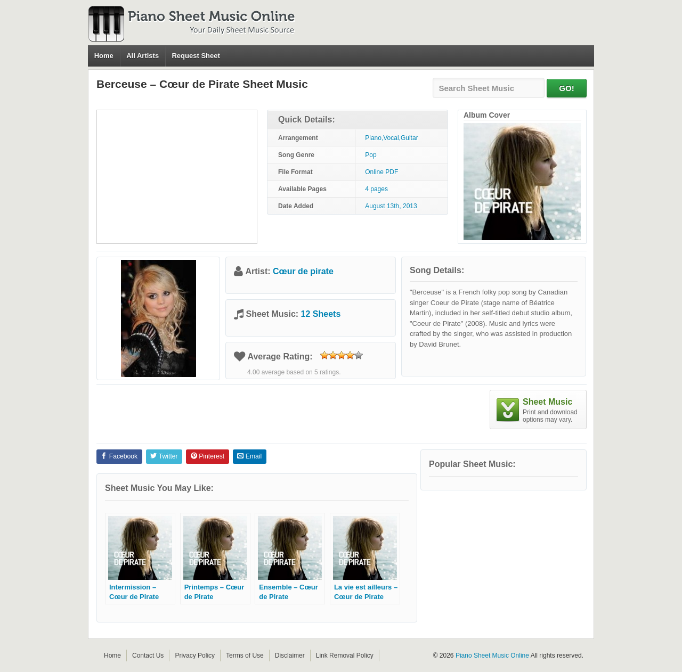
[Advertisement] (177, 176)
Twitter (163, 456)
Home (103, 56)
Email (249, 456)
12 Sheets (321, 313)
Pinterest (207, 456)
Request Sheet (196, 56)
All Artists (142, 56)
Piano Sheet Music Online (492, 655)
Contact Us (148, 655)
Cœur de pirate (303, 271)
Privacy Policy (195, 655)
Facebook (119, 456)
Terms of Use (245, 655)
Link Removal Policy (345, 655)
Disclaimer (290, 655)
